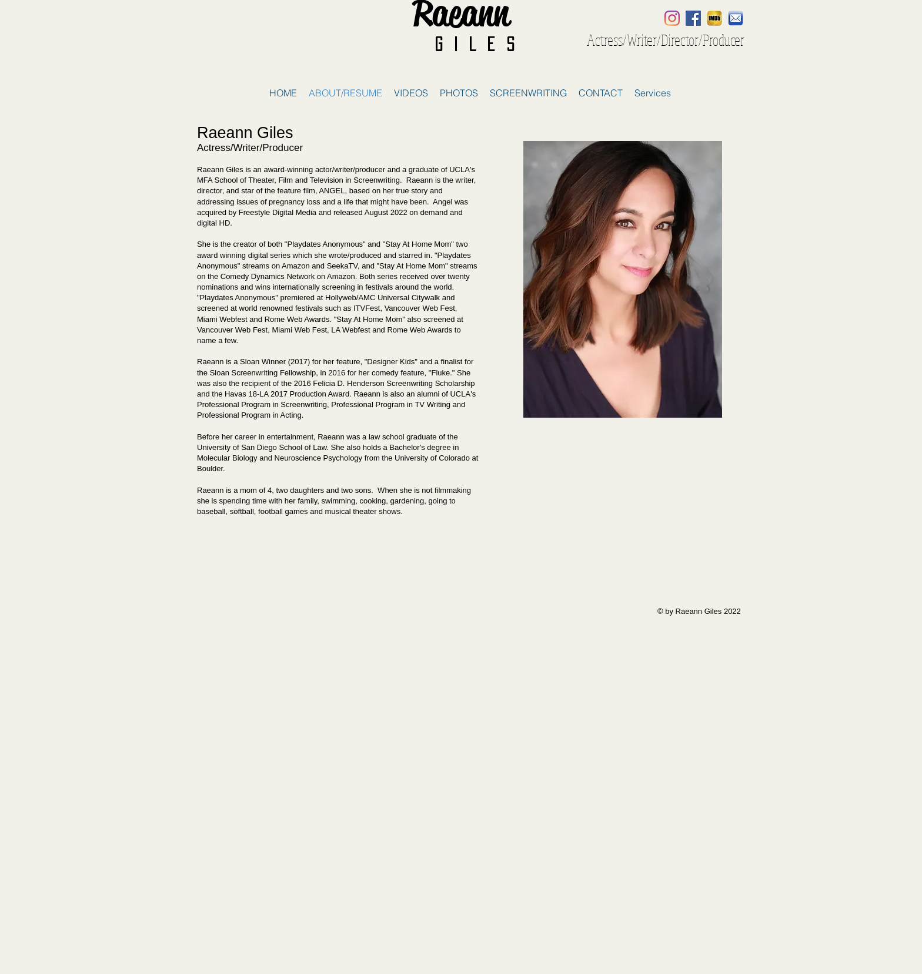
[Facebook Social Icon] (693, 18)
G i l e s (474, 44)
